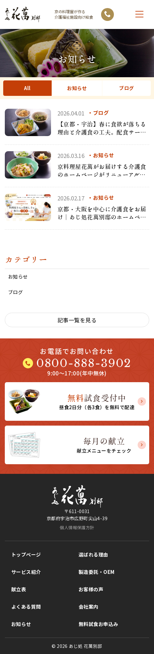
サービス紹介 (26, 571)
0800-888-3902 (83, 363)
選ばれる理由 (93, 554)
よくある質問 (26, 606)
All (27, 88)
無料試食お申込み (98, 624)
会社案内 (88, 606)
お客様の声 (91, 589)
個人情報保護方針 (77, 527)
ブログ (126, 88)
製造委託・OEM (97, 571)
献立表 (18, 589)
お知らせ (77, 88)
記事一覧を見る (77, 320)
